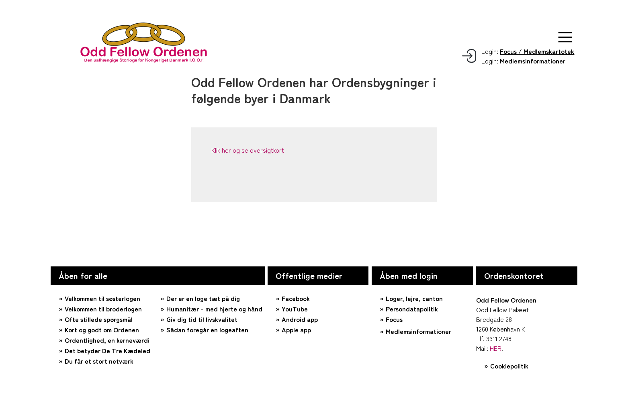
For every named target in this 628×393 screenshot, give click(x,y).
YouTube (295, 308)
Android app (300, 319)
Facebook (296, 298)
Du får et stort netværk (99, 361)
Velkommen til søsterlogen (102, 298)
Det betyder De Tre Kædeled (107, 350)
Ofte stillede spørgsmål (99, 319)
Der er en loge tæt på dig (203, 298)
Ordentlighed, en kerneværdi (107, 340)
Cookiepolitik (509, 365)
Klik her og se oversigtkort (247, 150)
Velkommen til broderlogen (103, 308)
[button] (565, 37)
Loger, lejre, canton (414, 298)
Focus (394, 319)
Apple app (296, 329)
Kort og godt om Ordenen (102, 329)
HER (495, 348)
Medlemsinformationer (418, 331)
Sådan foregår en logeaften (207, 329)
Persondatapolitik (412, 308)
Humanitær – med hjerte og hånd (214, 308)
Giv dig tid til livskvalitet (201, 319)
